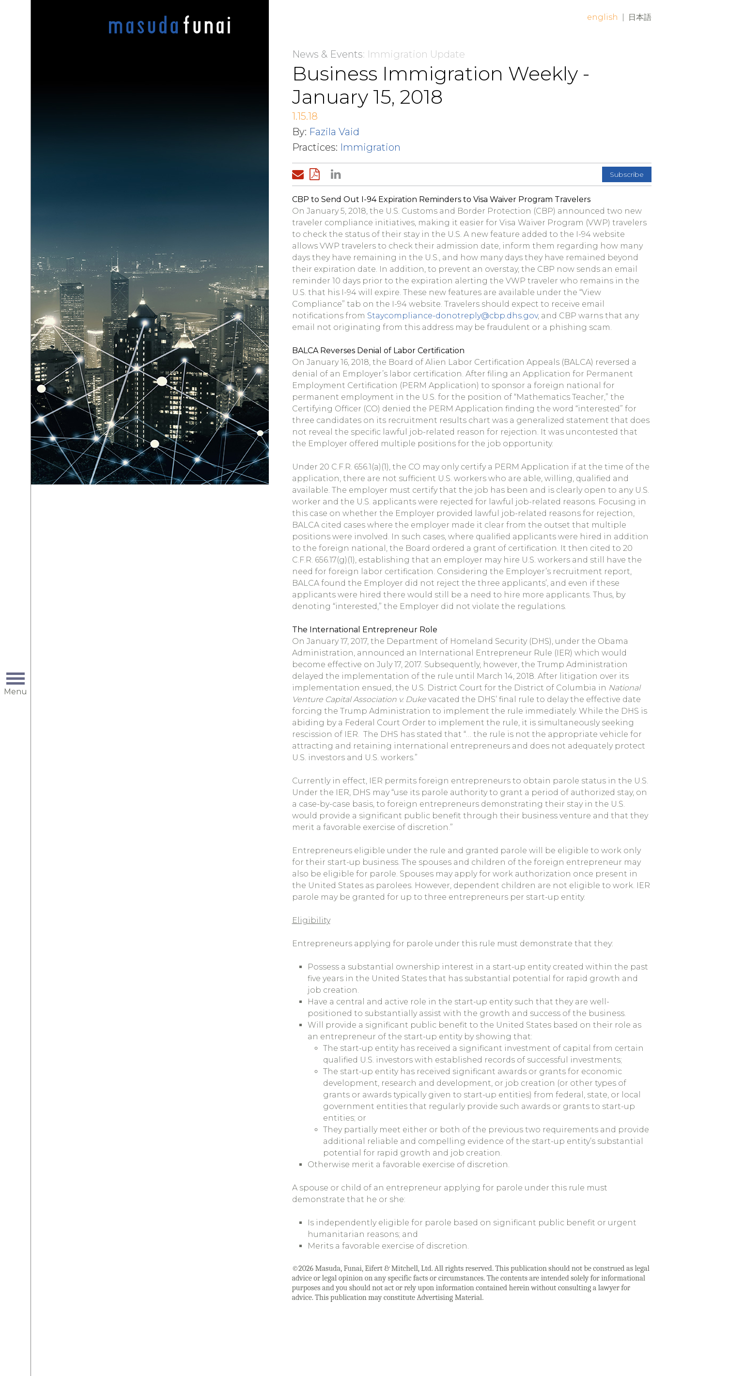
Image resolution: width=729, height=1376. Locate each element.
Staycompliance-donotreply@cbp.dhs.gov (452, 315)
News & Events (327, 54)
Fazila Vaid (334, 132)
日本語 (639, 17)
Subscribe (627, 174)
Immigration (370, 147)
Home (169, 25)
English (602, 17)
